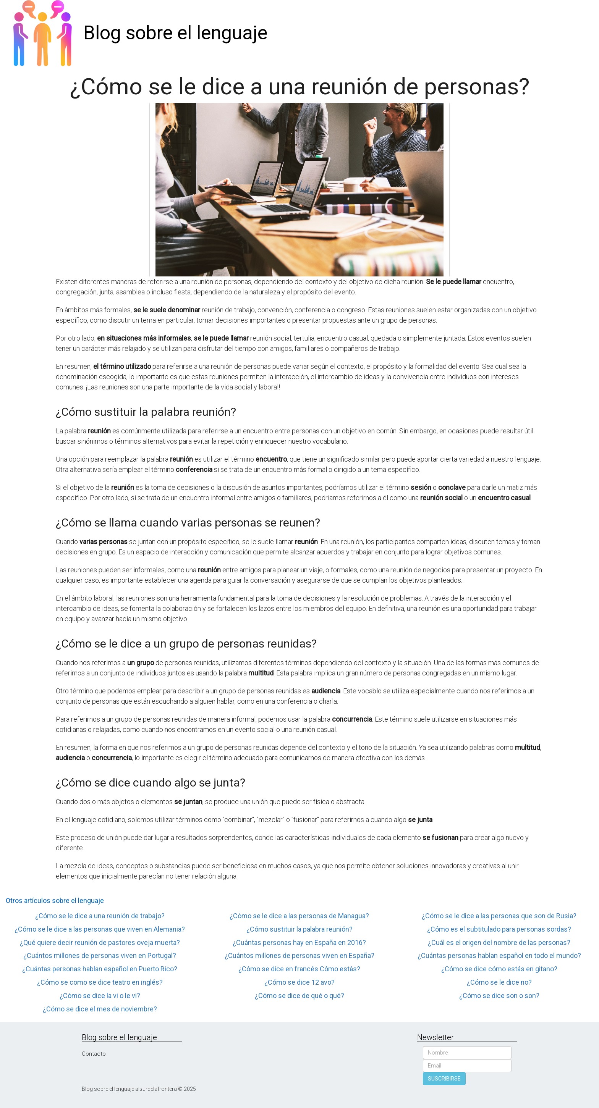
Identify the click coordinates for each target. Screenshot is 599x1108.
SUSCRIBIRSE (444, 1079)
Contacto (94, 1053)
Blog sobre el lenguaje (175, 33)
